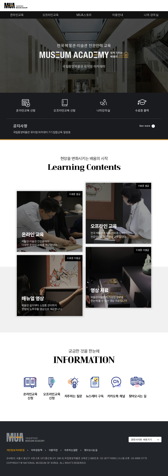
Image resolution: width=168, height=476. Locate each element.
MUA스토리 (84, 15)
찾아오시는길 (91, 450)
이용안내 (117, 15)
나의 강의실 (151, 15)
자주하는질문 (71, 450)
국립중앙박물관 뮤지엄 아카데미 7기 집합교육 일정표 (41, 132)
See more (147, 126)
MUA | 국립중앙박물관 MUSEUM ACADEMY (25, 437)
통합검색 (154, 6)
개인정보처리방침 (15, 450)
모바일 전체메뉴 (161, 6)
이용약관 (53, 450)
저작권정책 (36, 450)
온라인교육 (16, 15)
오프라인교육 (50, 15)
